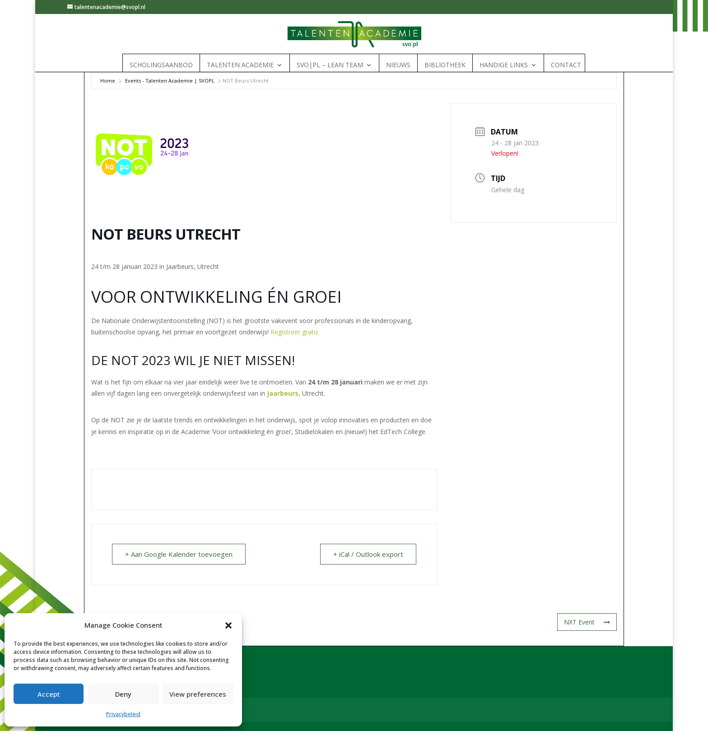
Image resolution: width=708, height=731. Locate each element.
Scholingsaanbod (161, 65)
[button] (228, 625)
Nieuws (398, 65)
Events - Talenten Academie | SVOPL (169, 80)
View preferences (197, 694)
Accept (48, 694)
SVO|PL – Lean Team (330, 65)
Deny (123, 694)
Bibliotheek (445, 65)
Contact (566, 65)
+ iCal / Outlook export (368, 554)
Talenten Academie (240, 65)
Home (107, 80)
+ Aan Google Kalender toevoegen (179, 554)
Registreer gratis (294, 332)
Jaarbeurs (282, 393)
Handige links (504, 65)
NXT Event (587, 622)
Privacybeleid (123, 714)
